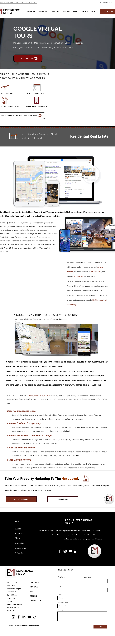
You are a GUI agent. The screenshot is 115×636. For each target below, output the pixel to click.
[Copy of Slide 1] (74, 132)
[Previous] (69, 133)
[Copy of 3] (99, 132)
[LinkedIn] (76, 551)
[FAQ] (31, 591)
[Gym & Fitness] (12, 595)
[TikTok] (34, 617)
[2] (84, 132)
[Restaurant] (11, 598)
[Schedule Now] (62, 499)
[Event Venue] (11, 592)
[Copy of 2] (89, 132)
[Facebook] (60, 551)
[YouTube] (70, 551)
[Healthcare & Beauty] (14, 604)
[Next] (109, 133)
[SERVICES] (34, 582)
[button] (30, 12)
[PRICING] (33, 596)
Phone (60, 594)
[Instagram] (65, 551)
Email (59, 586)
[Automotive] (11, 610)
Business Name (63, 602)
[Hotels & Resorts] (13, 607)
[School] (9, 601)
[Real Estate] (11, 586)
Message (61, 610)
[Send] (100, 626)
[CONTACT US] (35, 600)
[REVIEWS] (34, 587)
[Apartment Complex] (14, 589)
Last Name (87, 577)
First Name (61, 577)
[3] (104, 132)
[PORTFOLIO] (12, 582)
